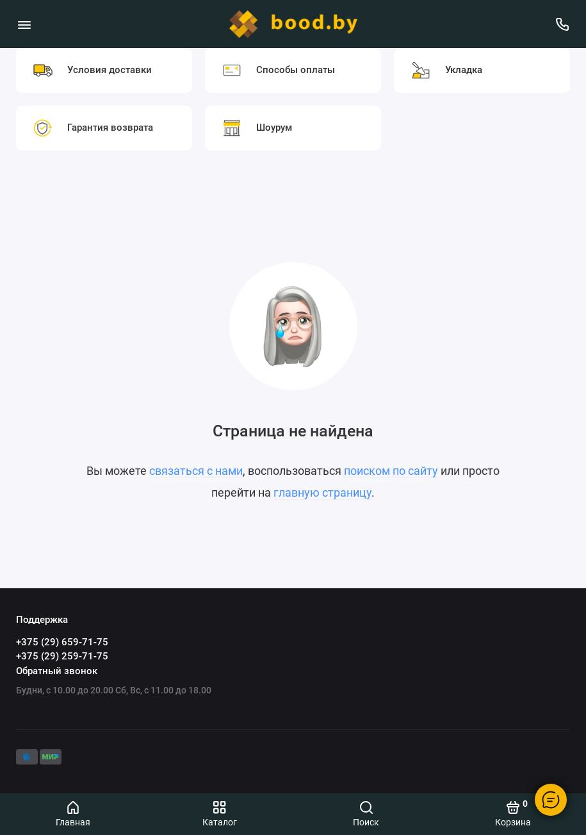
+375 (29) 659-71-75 (62, 642)
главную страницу (322, 492)
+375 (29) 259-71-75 (62, 656)
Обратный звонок (56, 671)
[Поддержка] (562, 24)
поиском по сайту (391, 470)
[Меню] (24, 24)
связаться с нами (196, 470)
